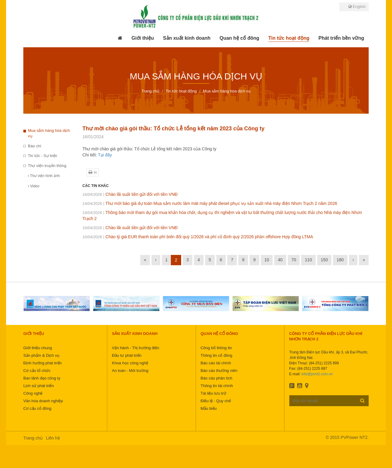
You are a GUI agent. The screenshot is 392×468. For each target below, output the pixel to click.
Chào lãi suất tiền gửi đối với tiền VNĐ (130, 194)
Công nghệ (32, 393)
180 (340, 259)
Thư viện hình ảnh (44, 176)
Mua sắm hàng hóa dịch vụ (49, 133)
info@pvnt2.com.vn (317, 374)
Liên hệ (53, 438)
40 (280, 259)
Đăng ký (362, 400)
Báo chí (34, 146)
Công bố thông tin (216, 348)
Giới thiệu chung (37, 348)
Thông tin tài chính (217, 385)
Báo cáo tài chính (216, 363)
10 (266, 259)
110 (308, 259)
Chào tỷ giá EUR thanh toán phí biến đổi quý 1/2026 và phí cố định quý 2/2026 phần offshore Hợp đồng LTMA (197, 236)
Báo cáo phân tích (216, 378)
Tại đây (105, 154)
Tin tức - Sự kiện (42, 155)
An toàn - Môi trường (130, 370)
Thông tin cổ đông (216, 355)
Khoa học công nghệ (130, 363)
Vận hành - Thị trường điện (135, 348)
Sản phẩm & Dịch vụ (41, 355)
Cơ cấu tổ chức (37, 370)
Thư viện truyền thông (47, 165)
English (357, 6)
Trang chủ (33, 438)
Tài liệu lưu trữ (213, 393)
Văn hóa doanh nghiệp (43, 401)
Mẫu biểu (209, 408)
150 (324, 259)
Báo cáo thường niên (219, 370)
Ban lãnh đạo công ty (41, 378)
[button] (142, 38)
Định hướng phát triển (42, 363)
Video (33, 186)
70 (293, 259)
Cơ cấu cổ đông (37, 408)
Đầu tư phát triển (126, 355)
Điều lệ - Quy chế (216, 401)
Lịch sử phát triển (38, 385)
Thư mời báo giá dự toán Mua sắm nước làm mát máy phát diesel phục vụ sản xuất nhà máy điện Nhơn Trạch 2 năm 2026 (209, 203)
